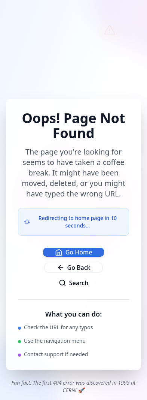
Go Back (74, 267)
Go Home (73, 252)
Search (73, 283)
